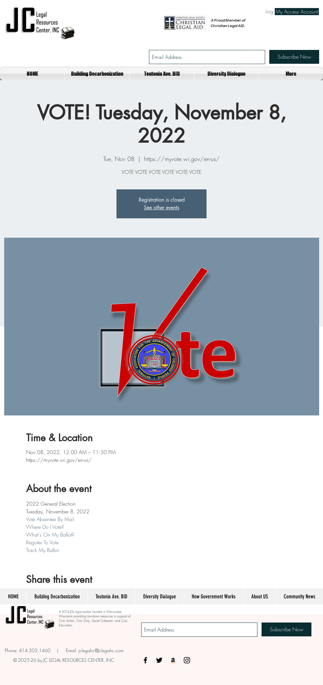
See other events (161, 207)
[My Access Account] (297, 11)
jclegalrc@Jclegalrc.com (101, 650)
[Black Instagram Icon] (187, 660)
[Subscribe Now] (294, 57)
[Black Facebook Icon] (145, 660)
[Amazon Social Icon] (173, 660)
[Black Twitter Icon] (159, 660)
